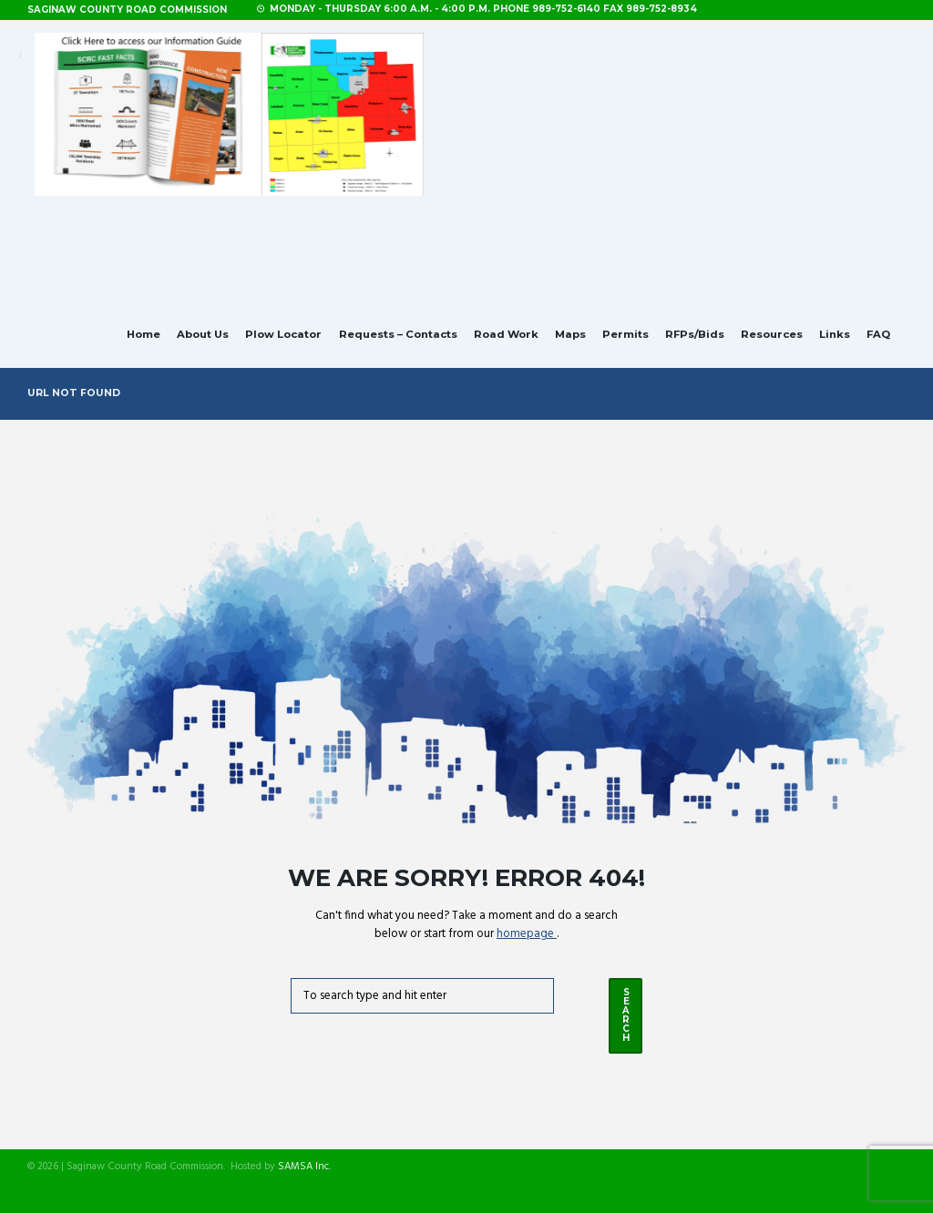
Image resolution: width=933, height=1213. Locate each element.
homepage (527, 933)
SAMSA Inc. (304, 1167)
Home (143, 334)
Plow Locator (283, 334)
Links (834, 334)
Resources (772, 334)
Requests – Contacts (398, 334)
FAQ (878, 334)
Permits (625, 334)
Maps (570, 334)
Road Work (506, 334)
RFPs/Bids (694, 334)
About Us (203, 334)
